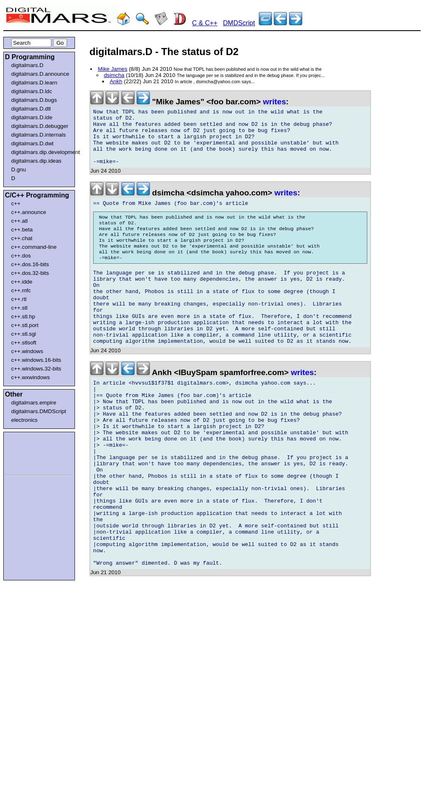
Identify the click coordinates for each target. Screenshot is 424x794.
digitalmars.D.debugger (39, 126)
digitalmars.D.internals (38, 135)
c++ (15, 203)
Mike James (112, 69)
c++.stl (19, 308)
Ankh (116, 81)
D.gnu (18, 169)
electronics (24, 420)
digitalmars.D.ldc (31, 91)
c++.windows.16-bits (36, 360)
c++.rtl (18, 299)
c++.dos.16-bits (30, 264)
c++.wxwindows (30, 377)
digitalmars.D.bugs (34, 100)
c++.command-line (34, 247)
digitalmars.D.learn (34, 82)
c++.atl (19, 221)
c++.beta (22, 229)
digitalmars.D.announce (40, 74)
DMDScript (239, 22)
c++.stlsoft (23, 342)
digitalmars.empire (33, 402)
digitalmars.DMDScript (38, 411)
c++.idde (21, 282)
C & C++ (204, 22)
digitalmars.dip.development (40, 152)
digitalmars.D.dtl (31, 109)
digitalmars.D (27, 65)
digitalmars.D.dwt (32, 143)
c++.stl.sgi (23, 334)
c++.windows (27, 351)
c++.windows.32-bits (36, 369)
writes (274, 101)
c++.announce (28, 212)
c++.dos (21, 256)
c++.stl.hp (23, 316)
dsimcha (114, 75)
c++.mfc (21, 290)
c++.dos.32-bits (30, 273)
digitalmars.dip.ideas (36, 161)
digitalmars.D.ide (31, 117)
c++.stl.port (25, 325)
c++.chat (21, 238)
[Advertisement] (30, 452)
